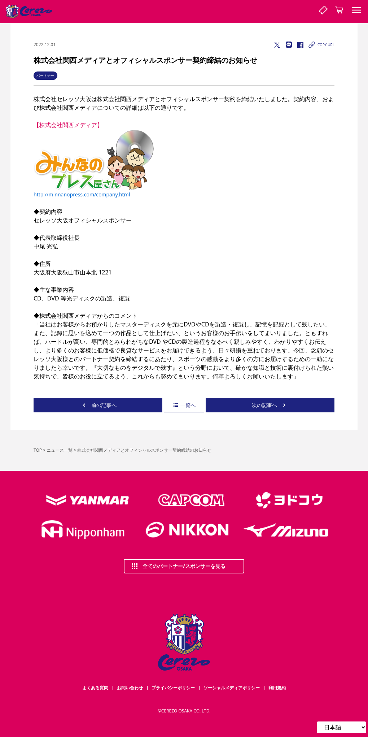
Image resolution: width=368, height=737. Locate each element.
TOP (38, 450)
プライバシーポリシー (173, 688)
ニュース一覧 (60, 450)
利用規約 (277, 688)
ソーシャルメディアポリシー (231, 688)
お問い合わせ (130, 688)
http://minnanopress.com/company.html (82, 194)
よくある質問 (95, 688)
